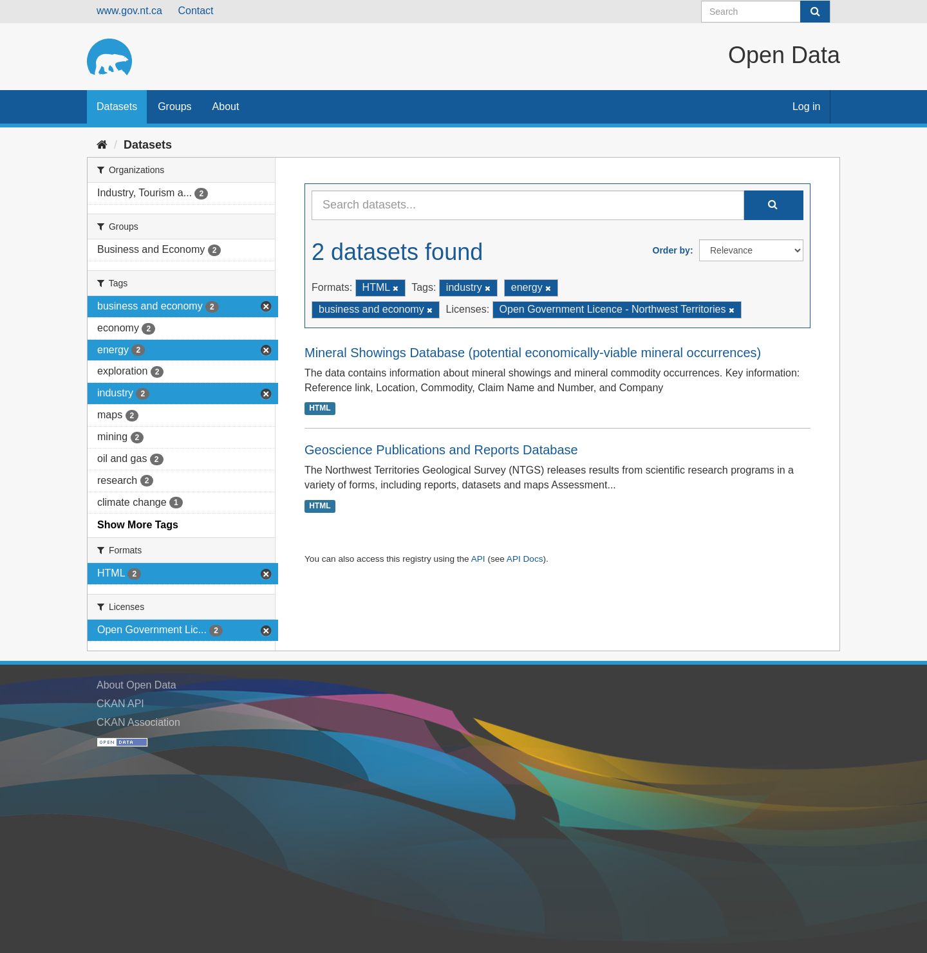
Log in (806, 106)
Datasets (117, 106)
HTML (319, 407)
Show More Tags (137, 524)
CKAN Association (138, 722)
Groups (174, 106)
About (225, 106)
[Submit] (815, 12)
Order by (671, 250)
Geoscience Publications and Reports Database (441, 450)
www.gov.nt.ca (129, 10)
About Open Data (136, 685)
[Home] (102, 144)
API (478, 559)
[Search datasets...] (528, 205)
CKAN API (120, 703)
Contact (195, 10)
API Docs (525, 559)
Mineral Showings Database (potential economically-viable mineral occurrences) (532, 353)
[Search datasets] (765, 12)
